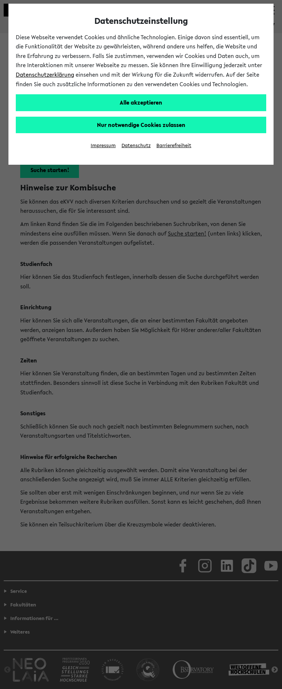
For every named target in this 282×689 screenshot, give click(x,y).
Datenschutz (136, 145)
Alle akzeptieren (141, 102)
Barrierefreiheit (173, 145)
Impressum (103, 145)
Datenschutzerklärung (45, 74)
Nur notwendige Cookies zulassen (141, 125)
